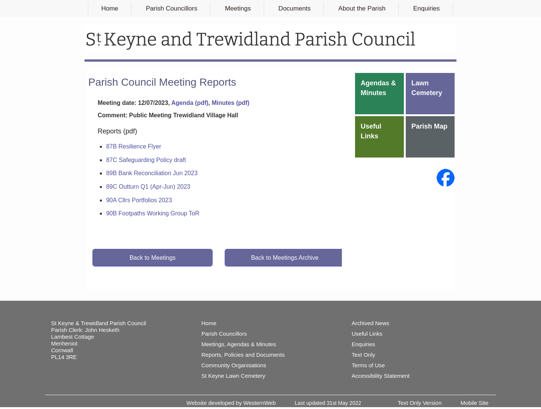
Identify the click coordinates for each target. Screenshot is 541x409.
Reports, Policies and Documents (243, 354)
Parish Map (429, 126)
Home (109, 8)
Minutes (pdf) (230, 103)
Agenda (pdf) (190, 103)
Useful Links (371, 131)
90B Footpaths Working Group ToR (152, 213)
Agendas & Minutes (378, 88)
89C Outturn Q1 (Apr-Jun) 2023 (148, 186)
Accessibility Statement (381, 376)
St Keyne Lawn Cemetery (233, 376)
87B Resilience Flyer (133, 146)
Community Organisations (233, 365)
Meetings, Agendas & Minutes (238, 344)
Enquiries (426, 8)
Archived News (370, 323)
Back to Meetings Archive (285, 257)
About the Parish (362, 8)
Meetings (238, 8)
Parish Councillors (171, 8)
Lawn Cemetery (426, 88)
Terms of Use (368, 365)
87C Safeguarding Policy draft (146, 160)
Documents (294, 8)
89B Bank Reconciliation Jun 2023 (152, 173)
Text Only (363, 354)
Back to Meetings (153, 257)
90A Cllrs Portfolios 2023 (139, 200)
